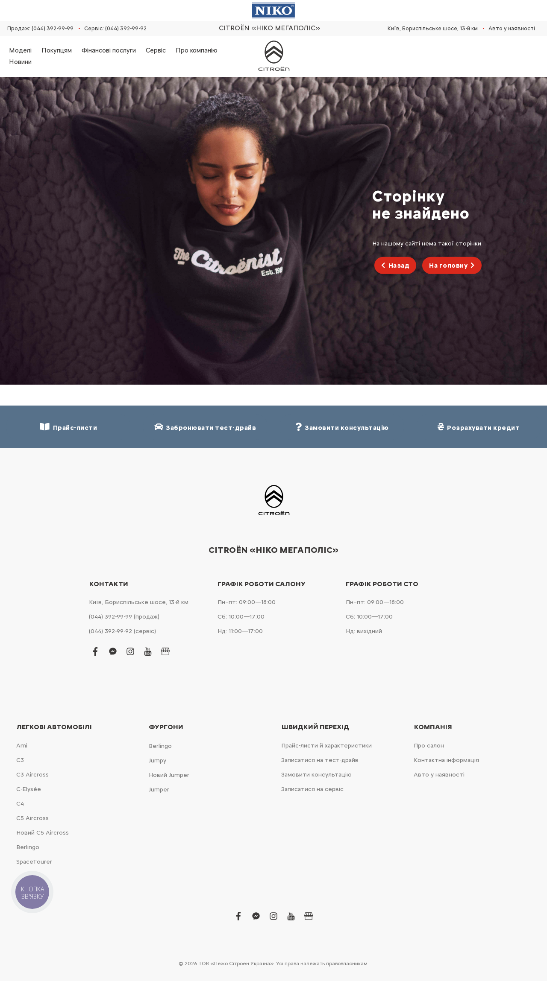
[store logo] (273, 56)
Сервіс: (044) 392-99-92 (115, 28)
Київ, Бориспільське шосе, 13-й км (433, 28)
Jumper (159, 789)
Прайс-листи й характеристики (326, 745)
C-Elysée (28, 789)
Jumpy (157, 760)
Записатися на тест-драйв (320, 760)
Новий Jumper (169, 775)
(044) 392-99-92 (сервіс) (122, 631)
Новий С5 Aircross (42, 832)
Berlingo (27, 847)
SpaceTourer (34, 861)
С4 (20, 803)
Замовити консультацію (316, 774)
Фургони (166, 727)
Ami (21, 745)
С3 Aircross (32, 774)
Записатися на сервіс (312, 789)
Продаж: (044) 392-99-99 (40, 28)
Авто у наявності (511, 28)
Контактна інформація (446, 760)
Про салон (429, 745)
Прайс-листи (68, 427)
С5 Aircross (32, 818)
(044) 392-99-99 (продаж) (124, 616)
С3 (20, 760)
